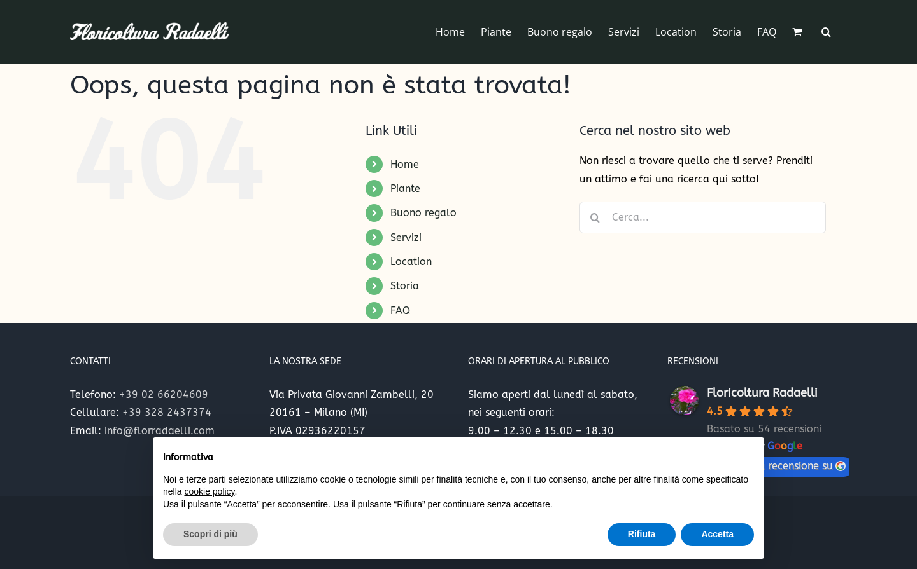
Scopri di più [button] (210, 534)
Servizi (406, 237)
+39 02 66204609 (163, 394)
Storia (404, 286)
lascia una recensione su (780, 466)
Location (411, 262)
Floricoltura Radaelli (762, 393)
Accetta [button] (717, 534)
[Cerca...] (702, 217)
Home (404, 164)
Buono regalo (423, 213)
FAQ (400, 311)
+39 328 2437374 (166, 412)
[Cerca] (595, 217)
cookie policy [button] (209, 491)
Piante (405, 188)
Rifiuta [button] (642, 534)
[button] (826, 32)
